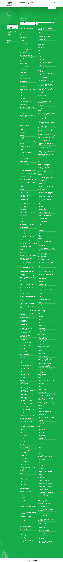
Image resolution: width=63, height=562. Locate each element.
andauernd (22, 436)
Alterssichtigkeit (23, 348)
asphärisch (40, 232)
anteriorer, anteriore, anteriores (26, 526)
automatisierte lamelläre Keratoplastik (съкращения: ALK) (45, 510)
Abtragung (22, 135)
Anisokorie (22, 476)
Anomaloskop (22, 497)
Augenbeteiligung (41, 314)
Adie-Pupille (22, 189)
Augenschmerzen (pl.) (42, 414)
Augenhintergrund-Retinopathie (44, 346)
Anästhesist (40, 64)
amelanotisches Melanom (24, 379)
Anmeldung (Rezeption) (24, 484)
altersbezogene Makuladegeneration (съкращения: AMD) (27, 339)
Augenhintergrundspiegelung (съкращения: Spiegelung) (46, 348)
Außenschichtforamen (42, 491)
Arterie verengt (41, 175)
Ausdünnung (40, 453)
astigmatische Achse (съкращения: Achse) (46, 248)
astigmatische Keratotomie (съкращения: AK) (46, 250)
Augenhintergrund (41, 344)
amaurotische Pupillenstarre (25, 368)
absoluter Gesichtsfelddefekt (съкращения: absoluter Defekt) (28, 119)
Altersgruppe (22, 343)
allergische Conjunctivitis (24, 293)
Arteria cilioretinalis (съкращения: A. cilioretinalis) (45, 168)
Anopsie (21, 505)
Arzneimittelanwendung (42, 218)
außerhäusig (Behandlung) (43, 497)
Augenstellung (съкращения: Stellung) (45, 419)
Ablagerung (22, 92)
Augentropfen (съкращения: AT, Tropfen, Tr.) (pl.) (46, 426)
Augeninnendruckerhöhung (43, 356)
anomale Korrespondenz (24, 488)
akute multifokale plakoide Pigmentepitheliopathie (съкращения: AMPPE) (28, 262)
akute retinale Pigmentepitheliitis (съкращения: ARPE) (26, 274)
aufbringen (40, 293)
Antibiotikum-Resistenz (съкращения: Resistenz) (45, 29)
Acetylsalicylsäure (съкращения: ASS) (27, 146)
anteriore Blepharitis (24, 510)
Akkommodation (23, 223)
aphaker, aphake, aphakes (43, 68)
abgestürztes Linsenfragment (25, 78)
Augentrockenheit (41, 422)
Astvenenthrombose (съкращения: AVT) (45, 262)
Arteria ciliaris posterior (42, 162)
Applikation (40, 93)
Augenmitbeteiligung (42, 389)
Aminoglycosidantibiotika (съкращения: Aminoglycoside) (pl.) (27, 385)
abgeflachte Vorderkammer (25, 66)
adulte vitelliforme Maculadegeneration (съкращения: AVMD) (27, 193)
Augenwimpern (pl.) (41, 435)
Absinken (21, 112)
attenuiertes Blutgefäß (42, 284)
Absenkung (22, 110)
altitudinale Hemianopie (24, 353)
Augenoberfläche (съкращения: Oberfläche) (46, 394)
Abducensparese (23, 38)
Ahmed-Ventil (22, 213)
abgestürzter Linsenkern (24, 77)
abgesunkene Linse (23, 80)
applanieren (40, 92)
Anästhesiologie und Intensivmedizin (45, 62)
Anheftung (22, 469)
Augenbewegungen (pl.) (42, 317)
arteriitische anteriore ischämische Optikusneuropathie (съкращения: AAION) (46, 194)
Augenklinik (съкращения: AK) (43, 369)
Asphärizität (40, 233)
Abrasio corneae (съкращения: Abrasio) (27, 107)
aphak (39, 67)
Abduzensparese (23, 44)
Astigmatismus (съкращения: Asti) (44, 251)
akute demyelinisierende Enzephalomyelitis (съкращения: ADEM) (28, 256)
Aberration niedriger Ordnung (25, 51)
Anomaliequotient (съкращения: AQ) (27, 495)
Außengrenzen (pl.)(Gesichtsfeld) (44, 489)
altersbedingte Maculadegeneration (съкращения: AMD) (26, 329)
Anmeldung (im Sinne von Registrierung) (27, 482)
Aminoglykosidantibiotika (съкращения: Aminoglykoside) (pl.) (27, 391)
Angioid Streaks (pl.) (23, 458)
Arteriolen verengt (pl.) (42, 208)
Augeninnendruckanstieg (42, 355)
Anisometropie (22, 478)
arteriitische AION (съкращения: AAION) (45, 192)
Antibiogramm (22, 534)
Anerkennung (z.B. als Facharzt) (26, 440)
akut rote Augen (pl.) (23, 252)
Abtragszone (22, 134)
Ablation (21, 95)
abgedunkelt (22, 64)
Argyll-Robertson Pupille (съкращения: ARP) (46, 135)
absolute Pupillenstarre (24, 113)
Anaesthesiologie (23, 424)
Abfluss (21, 61)
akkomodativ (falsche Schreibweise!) (27, 244)
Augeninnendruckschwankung (43, 362)
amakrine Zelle (22, 356)
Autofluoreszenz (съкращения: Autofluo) (45, 503)
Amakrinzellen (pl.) (23, 360)
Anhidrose (22, 470)
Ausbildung (40, 452)
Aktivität (21, 249)
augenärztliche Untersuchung (43, 443)
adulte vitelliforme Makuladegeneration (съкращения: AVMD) (27, 199)
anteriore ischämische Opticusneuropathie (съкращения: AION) (28, 513)
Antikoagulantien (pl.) (42, 47)
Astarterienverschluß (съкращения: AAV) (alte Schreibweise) (46, 243)
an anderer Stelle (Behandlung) (26, 421)
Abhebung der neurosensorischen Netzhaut (28, 89)
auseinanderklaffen (41, 459)
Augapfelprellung (41, 304)
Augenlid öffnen (41, 378)
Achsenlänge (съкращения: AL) (25, 152)
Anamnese (22, 432)
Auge (39, 305)
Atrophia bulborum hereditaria (44, 280)
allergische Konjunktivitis (24, 294)
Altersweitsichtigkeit (23, 351)
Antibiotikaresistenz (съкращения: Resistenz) (28, 543)
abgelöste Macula (23, 70)
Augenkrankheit (41, 372)
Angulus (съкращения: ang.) (25, 464)
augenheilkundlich (41, 343)
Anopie (21, 503)
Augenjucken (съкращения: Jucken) (44, 366)
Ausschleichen (40, 475)
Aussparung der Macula (42, 498)
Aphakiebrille (40, 71)
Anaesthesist (22, 427)
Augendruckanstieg (41, 327)
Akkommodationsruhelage (25, 229)
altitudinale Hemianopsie (24, 354)
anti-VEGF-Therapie (23, 531)
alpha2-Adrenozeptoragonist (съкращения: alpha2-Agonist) (28, 307)
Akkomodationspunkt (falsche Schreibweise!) (28, 243)
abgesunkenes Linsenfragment (25, 84)
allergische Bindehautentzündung (26, 291)
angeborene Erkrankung (24, 446)
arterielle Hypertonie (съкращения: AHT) (46, 178)
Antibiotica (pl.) (23, 535)
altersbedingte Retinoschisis (25, 333)
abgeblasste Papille (23, 63)
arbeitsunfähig (41, 98)
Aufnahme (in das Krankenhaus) (44, 299)
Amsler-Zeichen (22, 412)
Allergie (21, 290)
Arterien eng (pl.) (41, 181)
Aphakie (39, 70)
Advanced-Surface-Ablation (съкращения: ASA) (28, 204)
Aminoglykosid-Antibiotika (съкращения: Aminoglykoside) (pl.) (27, 388)
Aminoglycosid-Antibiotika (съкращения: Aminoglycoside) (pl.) (27, 383)
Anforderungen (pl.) (23, 443)
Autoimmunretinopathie (42, 506)
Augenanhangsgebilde (42, 311)
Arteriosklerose (41, 211)
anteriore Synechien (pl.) (24, 522)
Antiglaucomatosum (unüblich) (44, 36)
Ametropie (22, 380)
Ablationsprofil (22, 96)
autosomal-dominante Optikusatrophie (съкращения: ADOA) (45, 525)
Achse (21, 150)
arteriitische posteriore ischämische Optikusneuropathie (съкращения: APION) (46, 199)
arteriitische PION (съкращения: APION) (45, 196)
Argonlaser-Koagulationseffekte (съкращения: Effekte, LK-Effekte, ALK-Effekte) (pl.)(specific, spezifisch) (46, 123)
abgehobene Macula (23, 67)
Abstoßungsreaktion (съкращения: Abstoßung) (26, 127)
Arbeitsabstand (41, 96)
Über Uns (9, 15)
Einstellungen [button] (28, 560)
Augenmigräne (40, 388)
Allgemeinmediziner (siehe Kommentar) (27, 296)
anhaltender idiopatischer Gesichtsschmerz (28, 467)
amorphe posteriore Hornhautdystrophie (27, 400)
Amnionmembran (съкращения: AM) (26, 394)
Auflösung (40, 296)
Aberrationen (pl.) (23, 52)
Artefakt (39, 141)
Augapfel (39, 302)
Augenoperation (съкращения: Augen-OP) (46, 403)
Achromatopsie (22, 149)
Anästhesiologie (41, 61)
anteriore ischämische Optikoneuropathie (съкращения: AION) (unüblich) (28, 516)
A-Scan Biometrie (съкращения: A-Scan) (27, 28)
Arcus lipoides (40, 104)
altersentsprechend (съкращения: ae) (27, 340)
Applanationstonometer (42, 77)
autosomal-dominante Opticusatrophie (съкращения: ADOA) (45, 523)
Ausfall (39, 460)
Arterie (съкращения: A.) (42, 172)
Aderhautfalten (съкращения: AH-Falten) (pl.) (28, 173)
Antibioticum (22, 537)
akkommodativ (22, 232)
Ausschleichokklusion (42, 477)
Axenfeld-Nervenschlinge (42, 532)
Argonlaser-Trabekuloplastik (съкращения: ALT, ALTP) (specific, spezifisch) (46, 134)
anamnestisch (22, 433)
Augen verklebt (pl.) (41, 310)
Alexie (21, 280)
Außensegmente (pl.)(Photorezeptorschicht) (46, 494)
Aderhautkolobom (23, 175)
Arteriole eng (40, 203)
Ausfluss (39, 462)
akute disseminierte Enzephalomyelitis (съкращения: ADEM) (27, 259)
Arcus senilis (40, 105)
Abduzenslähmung (23, 43)
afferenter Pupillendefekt (24, 207)
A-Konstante (22, 26)
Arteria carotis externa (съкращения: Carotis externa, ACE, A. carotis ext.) (46, 149)
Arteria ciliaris (40, 159)
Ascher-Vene (40, 230)
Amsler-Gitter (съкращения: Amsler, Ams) (27, 403)
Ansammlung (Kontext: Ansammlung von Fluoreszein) (27, 507)
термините (10, 27)
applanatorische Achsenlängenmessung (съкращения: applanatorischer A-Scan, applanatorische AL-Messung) (45, 85)
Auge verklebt (40, 307)
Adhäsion (21, 188)
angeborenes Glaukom (24, 452)
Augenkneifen (40, 371)
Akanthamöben (22, 218)
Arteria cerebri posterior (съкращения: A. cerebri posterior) (46, 158)
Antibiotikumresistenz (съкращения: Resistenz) (45, 32)
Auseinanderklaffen (41, 457)
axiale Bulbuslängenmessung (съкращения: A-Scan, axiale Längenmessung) (46, 542)
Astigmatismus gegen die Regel (44, 253)
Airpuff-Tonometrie (23, 216)
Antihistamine (40, 41)
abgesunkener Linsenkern (24, 83)
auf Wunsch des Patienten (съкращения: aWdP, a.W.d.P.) (45, 290)
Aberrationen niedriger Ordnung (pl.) (27, 57)
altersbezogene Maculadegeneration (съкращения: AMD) (27, 336)
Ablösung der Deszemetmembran (26, 101)
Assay (39, 239)
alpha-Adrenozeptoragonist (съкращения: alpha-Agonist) (28, 301)
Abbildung (22, 32)
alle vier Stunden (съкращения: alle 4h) (27, 287)
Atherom (39, 268)
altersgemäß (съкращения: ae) (25, 342)
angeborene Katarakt (24, 447)
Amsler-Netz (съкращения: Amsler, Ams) (27, 407)
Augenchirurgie (41, 322)
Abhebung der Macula (24, 86)
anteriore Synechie (23, 520)
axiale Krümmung (41, 544)
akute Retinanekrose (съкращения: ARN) (27, 275)
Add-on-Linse (22, 157)
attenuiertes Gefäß (41, 286)
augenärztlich (40, 441)
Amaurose (21, 362)
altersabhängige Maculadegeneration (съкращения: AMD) (27, 318)
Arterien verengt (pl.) (42, 183)
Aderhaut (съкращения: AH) (25, 163)
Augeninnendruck (41, 353)
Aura (39, 450)
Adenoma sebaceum (23, 161)
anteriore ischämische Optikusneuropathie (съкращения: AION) (28, 518)
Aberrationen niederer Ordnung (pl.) (26, 55)
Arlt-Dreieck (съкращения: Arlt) (44, 138)
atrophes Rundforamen (42, 278)
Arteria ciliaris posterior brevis (44, 164)
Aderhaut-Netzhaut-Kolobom (25, 164)
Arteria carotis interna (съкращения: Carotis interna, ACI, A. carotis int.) (46, 152)
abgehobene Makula (23, 69)
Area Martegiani (41, 108)
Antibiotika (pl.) (23, 538)
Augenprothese (41, 406)
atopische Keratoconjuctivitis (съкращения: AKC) (46, 275)
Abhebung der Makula (24, 87)
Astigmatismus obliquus (42, 256)
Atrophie (39, 283)
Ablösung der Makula (24, 104)
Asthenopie (40, 247)
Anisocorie (22, 475)
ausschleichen (40, 474)
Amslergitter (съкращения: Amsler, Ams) (27, 414)
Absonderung (22, 123)
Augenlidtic (40, 381)
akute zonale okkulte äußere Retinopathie (28, 277)
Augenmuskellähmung (42, 392)
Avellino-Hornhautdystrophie (43, 530)
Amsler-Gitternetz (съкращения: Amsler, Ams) (28, 404)
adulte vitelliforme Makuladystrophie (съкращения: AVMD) (27, 201)
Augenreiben (40, 408)
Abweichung (22, 138)
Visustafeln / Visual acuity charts (12, 35)
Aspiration (40, 236)
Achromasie (22, 147)
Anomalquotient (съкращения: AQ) (26, 498)
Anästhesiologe (41, 59)
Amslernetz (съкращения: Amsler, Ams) (27, 417)
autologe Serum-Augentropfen (43, 507)
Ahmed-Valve (22, 210)
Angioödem (22, 462)
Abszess (21, 131)
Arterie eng (40, 174)
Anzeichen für (40, 51)
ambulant (21, 371)
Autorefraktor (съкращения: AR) (44, 515)
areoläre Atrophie (41, 111)
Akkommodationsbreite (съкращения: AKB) (28, 224)
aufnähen (40, 301)
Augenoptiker (40, 405)
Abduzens (21, 41)
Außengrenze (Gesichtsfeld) (43, 488)
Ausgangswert (40, 463)
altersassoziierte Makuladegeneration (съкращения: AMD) (27, 326)
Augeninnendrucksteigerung (43, 365)
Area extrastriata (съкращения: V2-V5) (45, 107)
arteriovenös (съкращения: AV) (44, 212)
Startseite (9, 13)
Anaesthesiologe (23, 423)
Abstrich (21, 129)
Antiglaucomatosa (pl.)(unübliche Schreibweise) (44, 34)
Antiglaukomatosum (42, 39)
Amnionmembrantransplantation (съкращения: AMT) (26, 398)
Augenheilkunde (41, 341)
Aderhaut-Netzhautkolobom (25, 166)
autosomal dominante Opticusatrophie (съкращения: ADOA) (45, 517)
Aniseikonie (22, 473)
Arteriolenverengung (42, 209)
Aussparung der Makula (42, 500)
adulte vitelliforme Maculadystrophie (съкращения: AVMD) (27, 196)
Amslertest (22, 420)
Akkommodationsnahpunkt (25, 226)
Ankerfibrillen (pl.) (23, 479)
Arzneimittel (40, 216)
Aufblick (39, 291)
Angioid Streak (22, 456)
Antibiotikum (40, 26)
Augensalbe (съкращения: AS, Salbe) (45, 411)
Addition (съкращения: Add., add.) (26, 158)
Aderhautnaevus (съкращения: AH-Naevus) (28, 179)
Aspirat (39, 235)
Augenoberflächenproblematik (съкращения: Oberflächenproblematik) (46, 402)
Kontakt (8, 42)
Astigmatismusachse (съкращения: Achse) (46, 259)
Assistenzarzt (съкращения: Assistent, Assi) (46, 241)
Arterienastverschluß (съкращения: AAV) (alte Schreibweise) (46, 187)
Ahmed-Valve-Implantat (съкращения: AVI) (28, 212)
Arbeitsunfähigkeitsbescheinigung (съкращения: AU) (44, 102)
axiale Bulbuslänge (41, 539)
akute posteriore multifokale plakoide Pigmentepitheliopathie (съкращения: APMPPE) (27, 268)
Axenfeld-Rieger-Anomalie (43, 533)
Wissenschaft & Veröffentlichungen (11, 20)
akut (20, 251)
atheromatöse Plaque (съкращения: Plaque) (46, 271)
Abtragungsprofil (23, 137)
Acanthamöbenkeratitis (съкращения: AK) (28, 141)
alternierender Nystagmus (25, 311)
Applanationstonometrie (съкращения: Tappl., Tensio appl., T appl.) (47, 80)
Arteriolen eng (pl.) (41, 206)
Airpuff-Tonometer (23, 215)
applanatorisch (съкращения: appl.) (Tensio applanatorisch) (46, 82)
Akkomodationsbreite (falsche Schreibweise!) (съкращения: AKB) (28, 239)
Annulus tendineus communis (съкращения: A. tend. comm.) (28, 486)
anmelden (22, 481)
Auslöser (39, 470)
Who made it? (10, 32)
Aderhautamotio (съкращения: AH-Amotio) (28, 170)
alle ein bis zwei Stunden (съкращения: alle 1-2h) (28, 285)
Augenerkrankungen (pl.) (42, 330)
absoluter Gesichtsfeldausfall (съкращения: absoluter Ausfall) (28, 116)
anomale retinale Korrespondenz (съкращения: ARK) (26, 492)
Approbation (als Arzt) (42, 95)
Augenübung (40, 447)
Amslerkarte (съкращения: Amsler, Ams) (27, 415)
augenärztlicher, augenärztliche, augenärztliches (44, 445)
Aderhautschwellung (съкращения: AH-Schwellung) (27, 184)
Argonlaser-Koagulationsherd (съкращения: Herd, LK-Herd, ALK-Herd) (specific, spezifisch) (46, 127)
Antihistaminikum (41, 44)
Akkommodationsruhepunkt (25, 230)
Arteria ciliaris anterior (42, 161)
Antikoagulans (40, 45)
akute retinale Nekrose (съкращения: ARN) (28, 271)
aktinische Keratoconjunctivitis (26, 246)
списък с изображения (12, 28)
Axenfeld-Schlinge (41, 536)
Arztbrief (39, 224)
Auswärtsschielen (41, 501)
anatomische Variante (24, 435)
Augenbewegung (41, 316)
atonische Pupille (41, 272)
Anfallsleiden (22, 441)
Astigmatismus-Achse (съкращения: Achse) (46, 257)
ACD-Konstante (22, 144)
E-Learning (9, 40)
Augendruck (40, 324)
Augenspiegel (40, 416)
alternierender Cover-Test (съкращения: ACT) (28, 310)
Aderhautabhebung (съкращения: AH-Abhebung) (27, 168)
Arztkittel (40, 227)
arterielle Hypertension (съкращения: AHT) (46, 177)
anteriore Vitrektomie (24, 525)
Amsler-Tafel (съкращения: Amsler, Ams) (27, 409)
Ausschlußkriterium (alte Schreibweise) (45, 486)
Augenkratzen (40, 375)
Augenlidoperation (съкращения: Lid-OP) (46, 380)
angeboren (22, 444)
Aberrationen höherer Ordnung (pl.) (26, 54)
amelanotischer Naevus (24, 376)
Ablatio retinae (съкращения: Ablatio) (27, 93)
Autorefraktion (41, 512)
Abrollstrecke (22, 109)
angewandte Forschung (24, 455)
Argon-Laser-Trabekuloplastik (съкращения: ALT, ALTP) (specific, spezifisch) (46, 114)
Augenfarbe (40, 331)
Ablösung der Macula (24, 103)
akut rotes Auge (23, 254)
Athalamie (40, 266)
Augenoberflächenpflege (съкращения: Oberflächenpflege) (45, 399)
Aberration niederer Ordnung (25, 49)
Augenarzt (40, 313)
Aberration (22, 46)
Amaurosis (22, 363)
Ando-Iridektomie (23, 438)
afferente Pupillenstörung (24, 206)
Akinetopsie (22, 221)
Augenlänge (40, 386)
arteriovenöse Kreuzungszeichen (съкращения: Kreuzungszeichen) (44, 215)
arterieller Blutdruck (42, 180)
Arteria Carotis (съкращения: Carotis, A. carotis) (45, 144)
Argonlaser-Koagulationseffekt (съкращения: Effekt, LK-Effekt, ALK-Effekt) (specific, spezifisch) (46, 120)
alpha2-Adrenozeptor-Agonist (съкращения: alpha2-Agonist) (28, 304)
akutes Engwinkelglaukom (24, 278)
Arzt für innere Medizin (42, 221)
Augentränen (40, 427)
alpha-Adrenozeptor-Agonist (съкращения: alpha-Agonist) (28, 299)
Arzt (39, 219)
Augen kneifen (40, 308)
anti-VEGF (21, 528)
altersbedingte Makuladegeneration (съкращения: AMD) (26, 332)
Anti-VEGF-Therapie (23, 532)
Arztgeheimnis (40, 226)
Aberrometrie (22, 58)
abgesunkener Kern (23, 81)
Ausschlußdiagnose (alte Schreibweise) (45, 483)
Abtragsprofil (22, 132)
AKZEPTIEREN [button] (35, 560)
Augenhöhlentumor (41, 352)
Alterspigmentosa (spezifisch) (25, 345)
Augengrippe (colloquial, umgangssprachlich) (46, 340)
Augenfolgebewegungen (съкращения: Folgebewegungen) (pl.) (45, 336)
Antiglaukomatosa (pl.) (42, 38)
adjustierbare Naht (23, 191)
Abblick (21, 34)
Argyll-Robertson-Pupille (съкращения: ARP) (46, 137)
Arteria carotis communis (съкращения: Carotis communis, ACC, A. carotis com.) (45, 147)
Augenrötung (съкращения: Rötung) (45, 409)
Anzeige (39, 53)
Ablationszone (22, 98)
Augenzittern (40, 438)
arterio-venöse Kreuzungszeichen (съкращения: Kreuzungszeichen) (44, 201)
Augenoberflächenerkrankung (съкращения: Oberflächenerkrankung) (46, 396)
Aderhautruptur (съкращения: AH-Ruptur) (28, 182)
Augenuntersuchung (42, 429)
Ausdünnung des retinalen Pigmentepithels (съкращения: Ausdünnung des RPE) (46, 456)
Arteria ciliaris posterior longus (44, 165)
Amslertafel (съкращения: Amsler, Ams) (27, 418)
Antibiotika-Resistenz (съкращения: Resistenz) (26, 541)
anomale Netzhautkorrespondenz (26, 490)
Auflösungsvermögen (42, 298)
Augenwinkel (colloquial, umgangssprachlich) (46, 437)
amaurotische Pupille (24, 366)
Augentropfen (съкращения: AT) (44, 423)
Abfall (21, 60)
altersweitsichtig (23, 350)
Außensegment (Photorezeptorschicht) (45, 492)
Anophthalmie (22, 500)
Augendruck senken (41, 325)
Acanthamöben (22, 140)
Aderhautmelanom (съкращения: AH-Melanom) (27, 177)
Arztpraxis (40, 229)
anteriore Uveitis (23, 523)
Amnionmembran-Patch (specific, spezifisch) (28, 396)
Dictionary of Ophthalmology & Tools (11, 24)
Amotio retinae (22, 401)
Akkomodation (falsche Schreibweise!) (27, 236)
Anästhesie (40, 54)
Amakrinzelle (22, 359)
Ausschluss (40, 478)
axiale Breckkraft (41, 538)
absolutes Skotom (23, 120)
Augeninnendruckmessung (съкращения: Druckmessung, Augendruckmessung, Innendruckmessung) (45, 359)
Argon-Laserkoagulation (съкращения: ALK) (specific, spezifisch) (46, 117)
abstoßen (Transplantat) (24, 125)
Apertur (39, 65)
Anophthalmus (22, 502)
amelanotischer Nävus (24, 377)
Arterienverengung (41, 189)
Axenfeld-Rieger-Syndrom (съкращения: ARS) (46, 535)
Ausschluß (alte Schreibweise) (43, 480)
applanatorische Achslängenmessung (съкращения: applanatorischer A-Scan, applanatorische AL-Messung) (45, 89)
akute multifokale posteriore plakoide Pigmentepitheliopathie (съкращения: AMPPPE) (27, 265)
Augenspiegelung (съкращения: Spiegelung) (46, 417)
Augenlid (39, 377)
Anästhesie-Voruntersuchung (43, 56)
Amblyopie (22, 369)
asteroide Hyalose (41, 245)
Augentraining (40, 420)
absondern (22, 122)
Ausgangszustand (41, 465)
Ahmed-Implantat (23, 209)
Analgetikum (22, 430)
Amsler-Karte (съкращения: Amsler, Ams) (27, 406)
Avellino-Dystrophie (42, 529)
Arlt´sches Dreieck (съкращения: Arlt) (45, 140)
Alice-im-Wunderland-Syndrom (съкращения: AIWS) (28, 282)
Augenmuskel (40, 391)
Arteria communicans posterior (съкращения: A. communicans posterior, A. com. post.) (46, 171)
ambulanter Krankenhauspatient (26, 374)
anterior (21, 509)
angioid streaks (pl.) (23, 459)
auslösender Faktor (41, 468)
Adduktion (22, 160)
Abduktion (22, 40)
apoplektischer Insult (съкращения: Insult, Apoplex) (46, 74)
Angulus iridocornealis (24, 466)
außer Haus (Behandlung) (43, 495)
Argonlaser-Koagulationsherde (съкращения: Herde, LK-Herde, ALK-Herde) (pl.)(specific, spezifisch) (46, 130)
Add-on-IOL (22, 155)
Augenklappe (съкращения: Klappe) (45, 368)
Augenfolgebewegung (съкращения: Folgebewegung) (45, 334)
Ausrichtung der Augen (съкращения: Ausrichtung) (45, 472)
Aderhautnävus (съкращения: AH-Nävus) (27, 180)
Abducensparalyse (23, 37)
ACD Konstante (22, 143)
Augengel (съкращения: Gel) (43, 338)
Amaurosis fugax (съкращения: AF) (26, 365)
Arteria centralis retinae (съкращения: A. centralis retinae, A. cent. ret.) (45, 155)
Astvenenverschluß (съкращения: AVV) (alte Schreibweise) (46, 264)
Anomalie (21, 494)
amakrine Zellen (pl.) (24, 357)
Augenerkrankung (41, 328)
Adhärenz (21, 186)
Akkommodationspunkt (24, 227)
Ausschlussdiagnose (41, 481)
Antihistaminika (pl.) (42, 42)
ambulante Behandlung (24, 372)
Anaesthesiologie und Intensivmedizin (27, 426)
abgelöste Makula (23, 72)
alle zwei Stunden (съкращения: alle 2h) (27, 288)
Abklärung (22, 90)
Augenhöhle (40, 350)
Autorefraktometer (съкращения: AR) (45, 513)
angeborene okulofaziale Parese (26, 450)
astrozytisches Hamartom (43, 260)
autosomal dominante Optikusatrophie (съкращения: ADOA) (45, 520)
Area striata (40, 110)
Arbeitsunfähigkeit (41, 99)
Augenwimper (40, 434)
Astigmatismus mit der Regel (43, 254)
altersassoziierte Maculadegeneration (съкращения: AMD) (27, 324)
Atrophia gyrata (41, 281)
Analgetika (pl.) (22, 429)
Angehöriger (22, 453)
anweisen (40, 48)
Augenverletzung (41, 432)
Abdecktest (22, 35)
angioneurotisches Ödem (24, 461)
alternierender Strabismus (25, 316)
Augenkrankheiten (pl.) (42, 374)
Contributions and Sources (12, 31)
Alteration (22, 308)
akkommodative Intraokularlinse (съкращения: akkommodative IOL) (26, 234)
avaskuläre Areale (41, 527)
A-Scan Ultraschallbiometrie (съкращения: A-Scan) (28, 31)
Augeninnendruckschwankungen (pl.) (45, 363)
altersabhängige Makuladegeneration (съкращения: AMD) (27, 321)
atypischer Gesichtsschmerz (43, 287)
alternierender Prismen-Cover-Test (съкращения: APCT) (26, 314)
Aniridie (21, 472)
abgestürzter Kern (23, 75)
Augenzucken (40, 440)
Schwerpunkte (10, 17)
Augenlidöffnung (41, 383)
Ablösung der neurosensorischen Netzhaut (28, 106)
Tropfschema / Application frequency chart (12, 37)
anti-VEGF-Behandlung (24, 529)
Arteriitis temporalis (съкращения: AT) (45, 190)
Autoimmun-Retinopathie (43, 504)
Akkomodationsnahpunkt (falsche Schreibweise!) (26, 241)
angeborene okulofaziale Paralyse (26, 449)
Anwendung (40, 50)
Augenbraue (40, 319)
